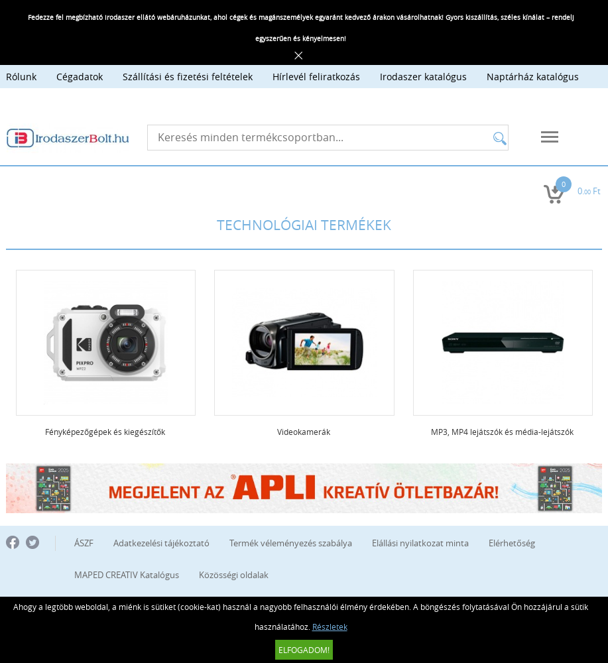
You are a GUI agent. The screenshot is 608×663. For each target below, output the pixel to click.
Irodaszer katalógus (423, 76)
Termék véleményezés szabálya (290, 543)
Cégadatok (79, 76)
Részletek (329, 626)
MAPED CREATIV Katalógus (126, 575)
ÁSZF (83, 543)
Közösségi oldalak (234, 575)
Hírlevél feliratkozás (316, 76)
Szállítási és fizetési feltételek (188, 76)
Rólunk (21, 76)
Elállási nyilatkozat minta (420, 543)
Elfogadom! (304, 649)
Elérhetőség (512, 543)
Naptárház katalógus (533, 76)
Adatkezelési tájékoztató (161, 543)
